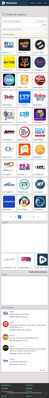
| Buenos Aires (19, 317)
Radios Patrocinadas (38, 272)
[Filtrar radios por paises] (20, 21)
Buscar (39, 3)
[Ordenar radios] (43, 21)
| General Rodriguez (20, 330)
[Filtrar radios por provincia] (24, 29)
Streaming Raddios (7, 391)
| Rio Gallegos (20, 353)
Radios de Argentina (16, 14)
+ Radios (32, 3)
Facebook (29, 391)
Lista (45, 3)
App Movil (29, 388)
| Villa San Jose (19, 340)
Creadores (4, 388)
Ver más (42, 370)
